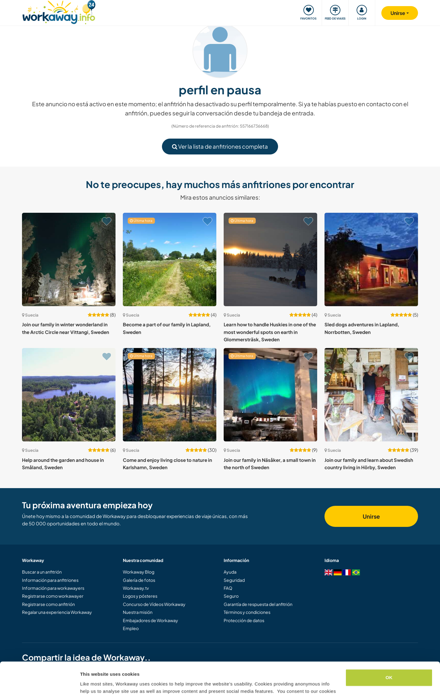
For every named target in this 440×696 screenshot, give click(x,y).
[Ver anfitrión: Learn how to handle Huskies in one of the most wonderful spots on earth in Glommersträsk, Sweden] (270, 259)
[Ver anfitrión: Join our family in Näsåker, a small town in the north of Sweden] (270, 394)
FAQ (228, 588)
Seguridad (234, 580)
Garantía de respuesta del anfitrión (258, 604)
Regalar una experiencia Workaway (57, 612)
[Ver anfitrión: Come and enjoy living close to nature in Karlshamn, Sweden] (169, 394)
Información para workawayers (53, 588)
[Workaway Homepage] (59, 11)
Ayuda (230, 572)
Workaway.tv (136, 588)
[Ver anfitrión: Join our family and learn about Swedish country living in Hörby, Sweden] (371, 394)
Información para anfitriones (50, 580)
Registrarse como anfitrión (48, 604)
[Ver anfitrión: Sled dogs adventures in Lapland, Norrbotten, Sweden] (371, 259)
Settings (89, 684)
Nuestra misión (137, 612)
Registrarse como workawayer (52, 596)
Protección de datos (244, 620)
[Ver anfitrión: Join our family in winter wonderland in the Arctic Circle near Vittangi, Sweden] (69, 259)
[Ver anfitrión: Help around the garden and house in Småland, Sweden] (69, 394)
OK (389, 646)
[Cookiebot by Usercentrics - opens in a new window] (39, 684)
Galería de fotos (139, 580)
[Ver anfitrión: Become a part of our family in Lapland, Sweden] (169, 259)
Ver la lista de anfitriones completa (220, 146)
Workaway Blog (138, 572)
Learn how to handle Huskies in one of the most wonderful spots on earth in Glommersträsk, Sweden (270, 331)
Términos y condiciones (247, 612)
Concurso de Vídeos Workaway (154, 604)
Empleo (131, 628)
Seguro (231, 596)
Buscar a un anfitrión (42, 572)
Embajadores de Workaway (150, 620)
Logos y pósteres (140, 596)
